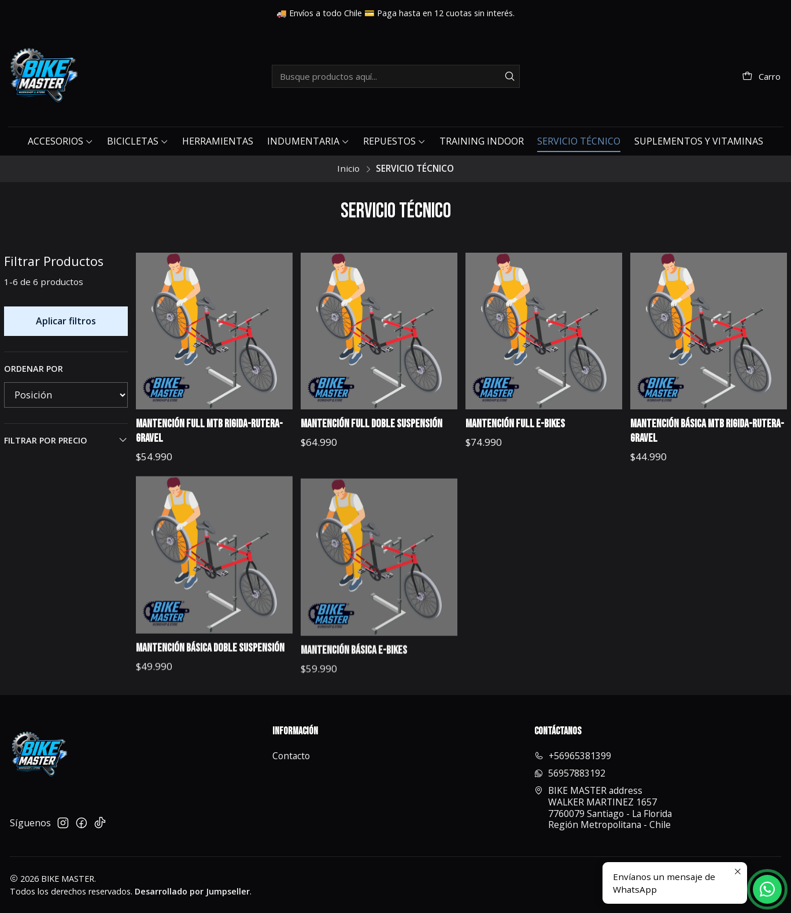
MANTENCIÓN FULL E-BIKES (515, 424)
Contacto (291, 755)
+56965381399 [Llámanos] (572, 755)
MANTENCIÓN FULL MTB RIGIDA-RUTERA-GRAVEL (209, 431)
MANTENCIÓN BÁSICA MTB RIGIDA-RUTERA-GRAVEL (707, 431)
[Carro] (761, 76)
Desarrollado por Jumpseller (192, 891)
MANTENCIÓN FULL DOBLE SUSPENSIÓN (371, 424)
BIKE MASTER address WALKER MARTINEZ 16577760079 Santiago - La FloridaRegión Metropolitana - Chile (603, 807)
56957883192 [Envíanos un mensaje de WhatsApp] (569, 773)
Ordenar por (33, 369)
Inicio (348, 168)
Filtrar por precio (66, 440)
